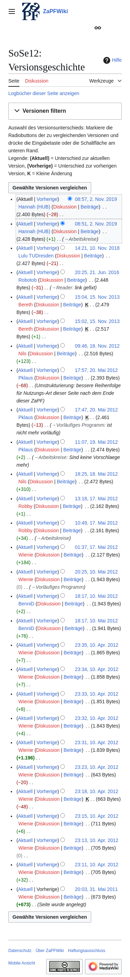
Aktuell (25, 224)
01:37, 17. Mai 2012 (96, 547)
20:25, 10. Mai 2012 (96, 572)
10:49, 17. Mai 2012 (96, 523)
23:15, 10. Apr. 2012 (96, 816)
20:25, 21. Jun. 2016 (97, 272)
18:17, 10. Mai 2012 (96, 596)
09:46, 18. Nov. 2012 (97, 346)
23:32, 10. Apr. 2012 (96, 718)
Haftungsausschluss (86, 950)
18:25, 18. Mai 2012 (96, 474)
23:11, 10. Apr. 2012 (96, 864)
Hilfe (112, 60)
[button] (65, 111)
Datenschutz (20, 950)
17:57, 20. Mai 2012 (96, 370)
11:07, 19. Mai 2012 (96, 442)
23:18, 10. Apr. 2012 (96, 791)
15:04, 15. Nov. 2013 (97, 297)
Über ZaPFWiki (50, 950)
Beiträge (90, 207)
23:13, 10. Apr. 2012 (96, 840)
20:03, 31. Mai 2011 (96, 889)
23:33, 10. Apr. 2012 (96, 694)
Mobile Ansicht (21, 963)
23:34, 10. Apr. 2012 (96, 669)
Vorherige (47, 199)
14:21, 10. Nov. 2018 (97, 248)
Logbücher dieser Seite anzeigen (43, 93)
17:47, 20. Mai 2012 (96, 410)
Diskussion (65, 207)
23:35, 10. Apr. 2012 (96, 645)
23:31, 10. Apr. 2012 (96, 742)
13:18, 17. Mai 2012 (96, 498)
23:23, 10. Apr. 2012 (96, 767)
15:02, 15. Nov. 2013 (97, 321)
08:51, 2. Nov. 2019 (96, 224)
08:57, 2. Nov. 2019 (96, 199)
